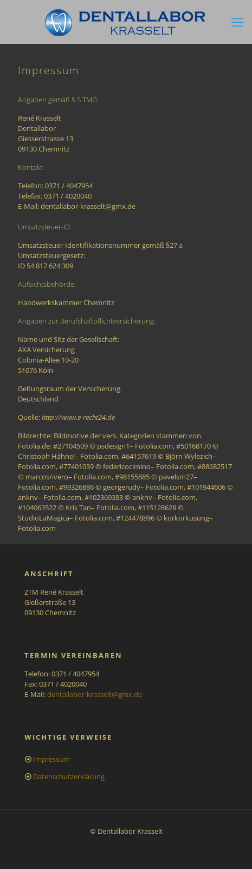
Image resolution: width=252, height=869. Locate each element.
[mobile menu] (237, 21)
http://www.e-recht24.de (78, 417)
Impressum (51, 759)
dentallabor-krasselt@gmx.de (94, 694)
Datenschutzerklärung (69, 776)
